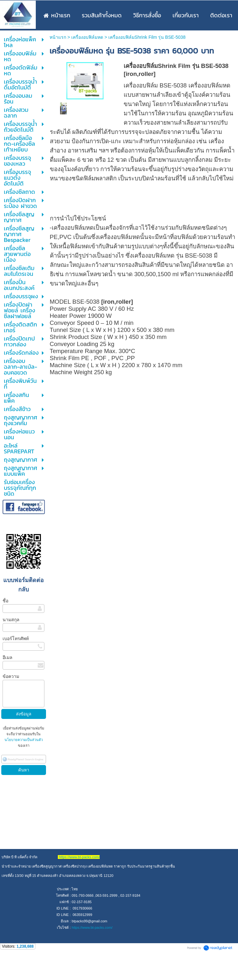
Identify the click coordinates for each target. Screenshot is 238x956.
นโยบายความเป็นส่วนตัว (23, 740)
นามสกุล (11, 619)
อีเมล (7, 657)
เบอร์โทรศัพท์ (16, 638)
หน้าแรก (58, 37)
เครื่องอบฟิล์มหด (87, 37)
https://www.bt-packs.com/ (92, 927)
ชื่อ (5, 600)
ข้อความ (11, 676)
